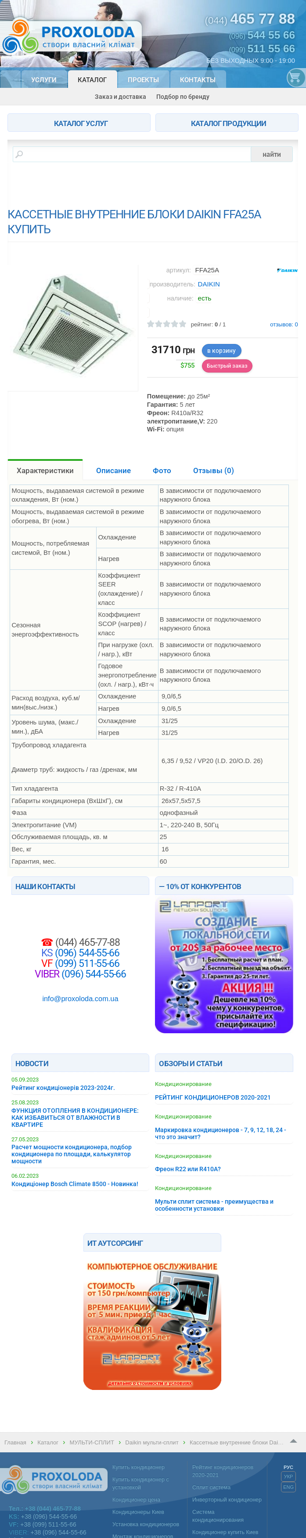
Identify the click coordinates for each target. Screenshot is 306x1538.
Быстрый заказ (227, 365)
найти (272, 154)
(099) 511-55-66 (86, 964)
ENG (288, 1487)
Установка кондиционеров (145, 1524)
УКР (288, 1476)
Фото (162, 470)
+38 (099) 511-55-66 (48, 1524)
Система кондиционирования (218, 1516)
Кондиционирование (183, 1084)
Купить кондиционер (138, 1467)
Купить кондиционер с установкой (140, 1483)
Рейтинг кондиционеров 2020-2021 (222, 1471)
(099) (262, 48)
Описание (113, 470)
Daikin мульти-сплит (151, 1442)
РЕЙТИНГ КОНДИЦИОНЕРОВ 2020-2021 (213, 1097)
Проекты (143, 80)
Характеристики (45, 470)
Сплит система (211, 1487)
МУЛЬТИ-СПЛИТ (91, 1442)
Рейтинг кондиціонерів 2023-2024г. (63, 1087)
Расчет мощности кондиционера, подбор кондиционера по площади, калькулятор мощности (71, 1154)
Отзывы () (213, 470)
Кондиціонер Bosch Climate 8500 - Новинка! (74, 1183)
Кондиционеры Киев (138, 1512)
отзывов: (284, 324)
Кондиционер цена (136, 1500)
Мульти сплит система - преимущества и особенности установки (214, 1205)
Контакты (198, 80)
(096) (262, 35)
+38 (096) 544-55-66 (49, 1516)
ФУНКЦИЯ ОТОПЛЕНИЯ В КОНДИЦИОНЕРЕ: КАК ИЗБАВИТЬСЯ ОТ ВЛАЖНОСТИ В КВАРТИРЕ (75, 1117)
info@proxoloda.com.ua (80, 998)
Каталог (92, 80)
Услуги (44, 80)
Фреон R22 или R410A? (188, 1168)
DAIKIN (209, 284)
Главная (15, 1442)
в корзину (221, 350)
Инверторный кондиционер (227, 1500)
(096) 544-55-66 (86, 953)
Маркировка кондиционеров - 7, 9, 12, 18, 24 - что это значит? (220, 1133)
